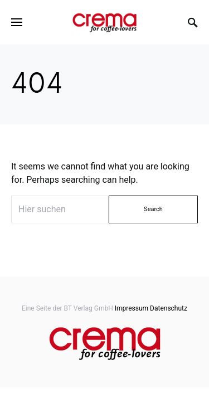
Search (153, 209)
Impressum (131, 308)
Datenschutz (168, 308)
